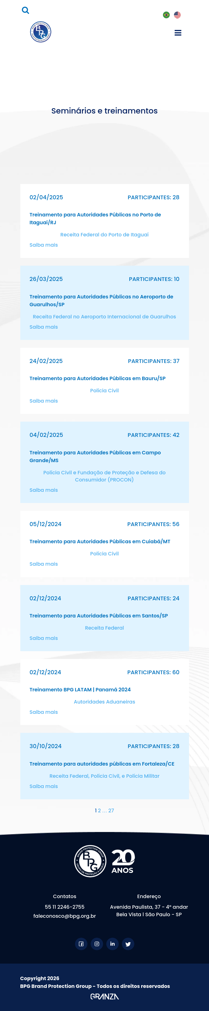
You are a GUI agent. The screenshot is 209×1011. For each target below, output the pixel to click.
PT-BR (166, 15)
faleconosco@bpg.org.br (64, 916)
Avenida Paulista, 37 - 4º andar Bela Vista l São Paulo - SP (149, 910)
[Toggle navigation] (178, 32)
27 (111, 810)
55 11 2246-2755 (64, 907)
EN (177, 15)
